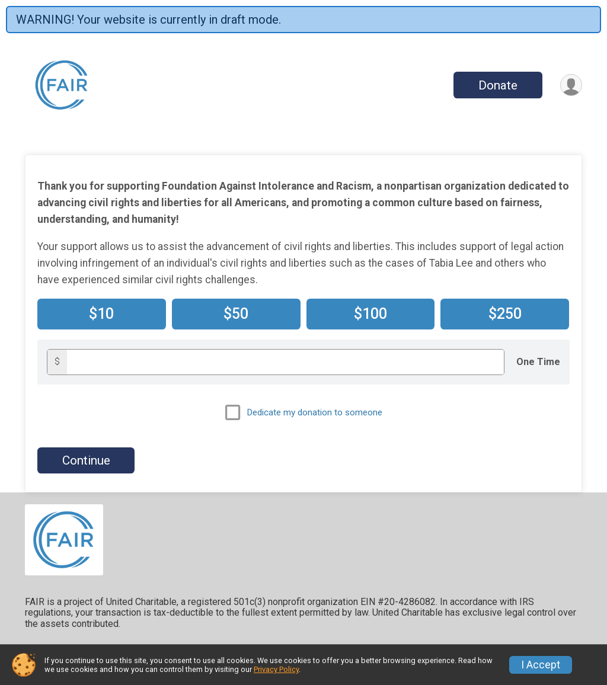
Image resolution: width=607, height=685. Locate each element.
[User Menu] (571, 85)
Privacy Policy (276, 669)
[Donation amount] (285, 362)
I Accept (540, 665)
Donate (497, 85)
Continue (86, 460)
